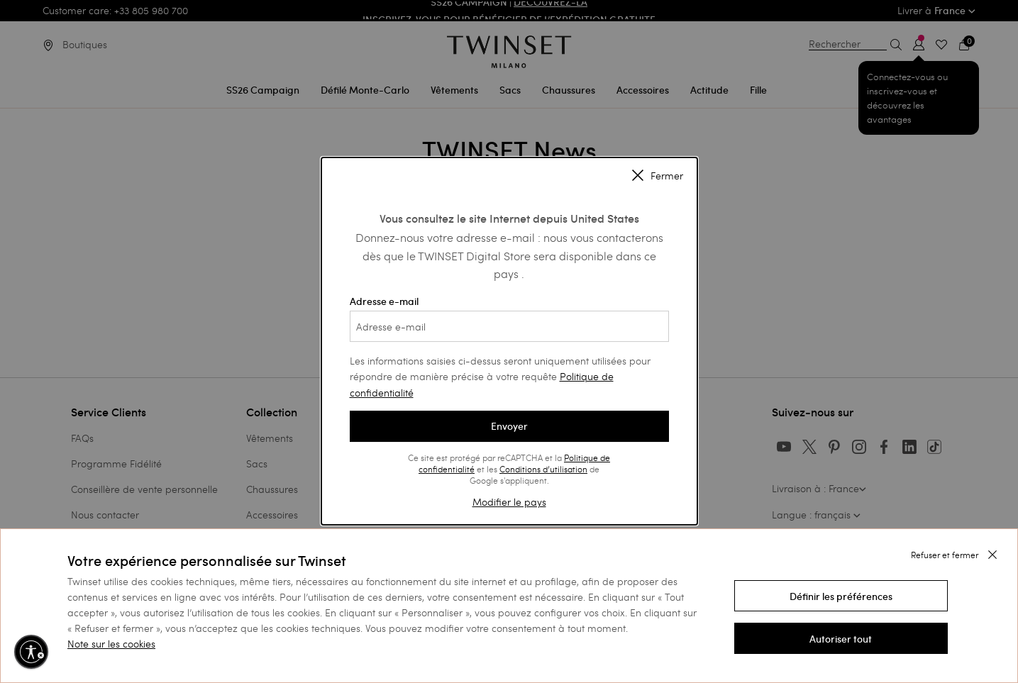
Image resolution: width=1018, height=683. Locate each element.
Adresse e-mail (509, 318)
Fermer (657, 176)
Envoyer (509, 426)
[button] (841, 595)
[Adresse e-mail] (509, 326)
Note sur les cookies (111, 643)
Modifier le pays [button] (509, 502)
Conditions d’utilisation (543, 468)
